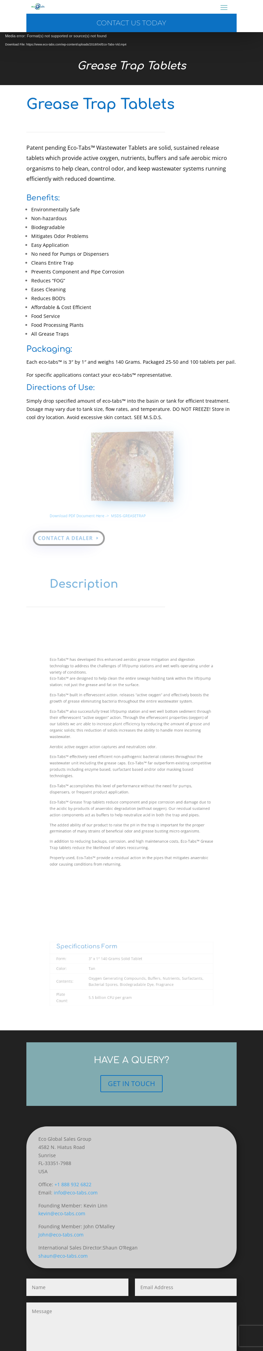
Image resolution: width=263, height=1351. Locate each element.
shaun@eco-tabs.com (63, 1256)
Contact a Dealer (68, 528)
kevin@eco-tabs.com (61, 1213)
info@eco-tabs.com (76, 1192)
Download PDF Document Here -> (96, 506)
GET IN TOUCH (131, 1083)
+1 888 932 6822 (72, 1184)
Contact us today (131, 23)
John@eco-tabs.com (61, 1234)
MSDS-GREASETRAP (129, 506)
